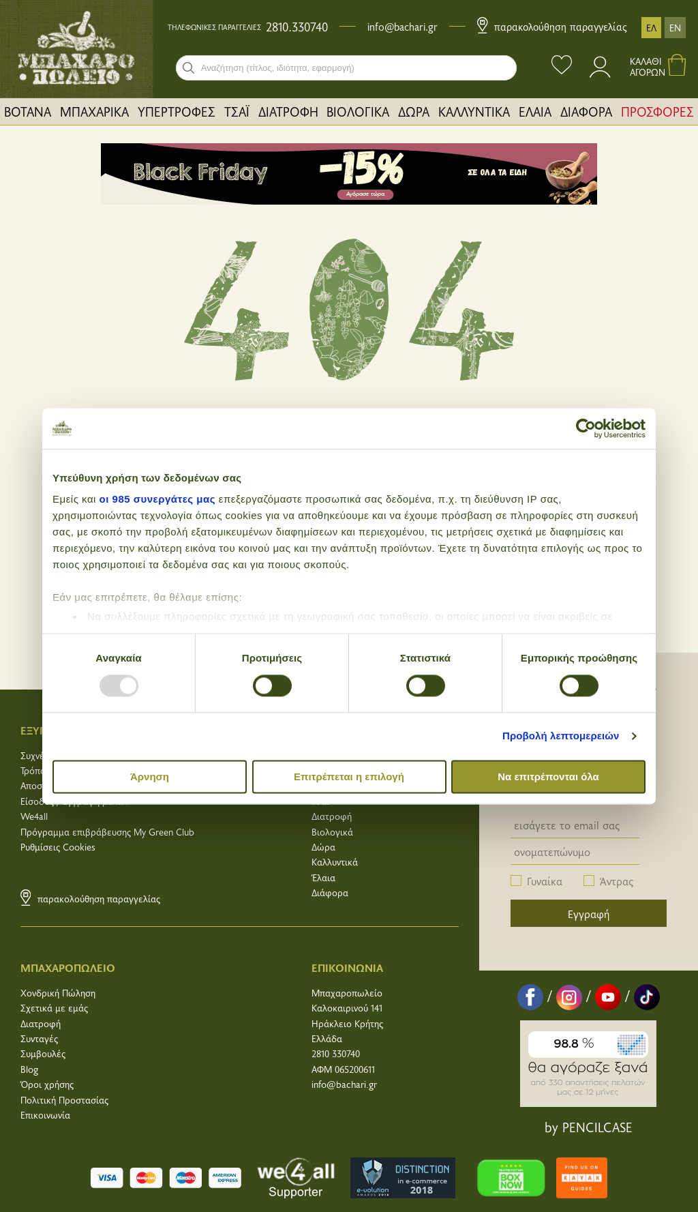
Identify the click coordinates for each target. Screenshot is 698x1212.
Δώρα (323, 846)
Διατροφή (332, 816)
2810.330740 (297, 26)
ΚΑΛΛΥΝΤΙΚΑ (474, 111)
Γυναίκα (544, 880)
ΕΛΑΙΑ (535, 111)
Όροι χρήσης (47, 1084)
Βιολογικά (332, 831)
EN (675, 27)
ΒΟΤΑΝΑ (27, 111)
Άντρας (616, 880)
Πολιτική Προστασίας (64, 1099)
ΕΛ (651, 27)
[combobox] (346, 67)
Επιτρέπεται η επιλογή (349, 776)
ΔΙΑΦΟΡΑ (586, 111)
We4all (34, 816)
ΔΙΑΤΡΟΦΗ (288, 111)
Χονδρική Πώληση (57, 992)
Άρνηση (149, 776)
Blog (29, 1069)
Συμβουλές (42, 1053)
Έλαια (323, 877)
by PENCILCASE (589, 1127)
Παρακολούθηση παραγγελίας (551, 26)
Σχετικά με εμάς (54, 1007)
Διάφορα (330, 892)
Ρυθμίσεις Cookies (57, 846)
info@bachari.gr (402, 26)
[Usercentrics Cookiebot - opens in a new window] (586, 428)
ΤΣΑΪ (236, 111)
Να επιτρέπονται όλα (548, 776)
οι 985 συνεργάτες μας (157, 499)
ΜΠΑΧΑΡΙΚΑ (94, 111)
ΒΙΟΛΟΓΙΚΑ (358, 111)
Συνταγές (39, 1038)
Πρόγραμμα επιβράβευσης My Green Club (107, 831)
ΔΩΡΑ (413, 111)
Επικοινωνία (45, 1114)
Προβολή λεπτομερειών (561, 736)
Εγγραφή (588, 913)
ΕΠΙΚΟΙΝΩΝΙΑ (347, 967)
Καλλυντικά (335, 861)
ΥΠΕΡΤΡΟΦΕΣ (176, 111)
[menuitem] (28, 111)
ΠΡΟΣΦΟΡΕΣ (657, 111)
